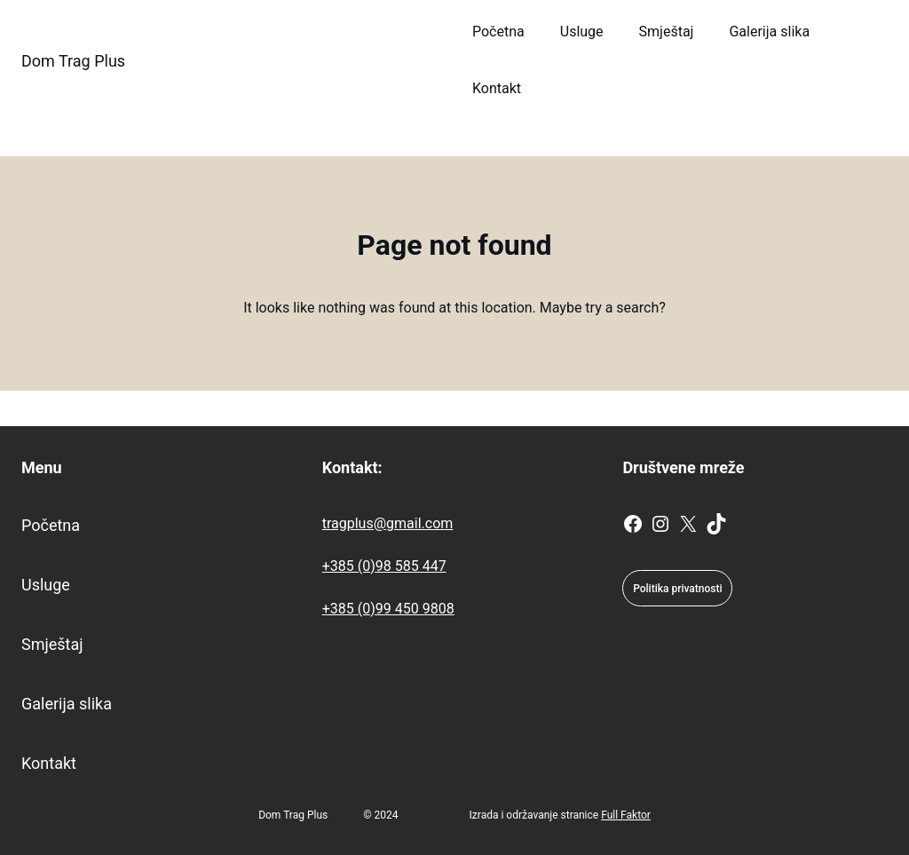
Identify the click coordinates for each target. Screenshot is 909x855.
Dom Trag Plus (73, 60)
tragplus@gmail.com (388, 523)
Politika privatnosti (677, 588)
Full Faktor (626, 815)
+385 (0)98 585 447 (384, 566)
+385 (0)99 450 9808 (388, 608)
